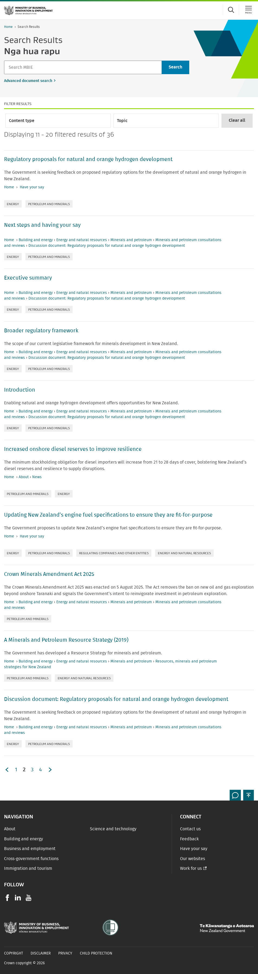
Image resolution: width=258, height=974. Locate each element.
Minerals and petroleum (131, 240)
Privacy (65, 953)
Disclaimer (41, 953)
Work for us (191, 868)
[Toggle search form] (231, 9)
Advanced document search (28, 81)
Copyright (13, 953)
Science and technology (113, 829)
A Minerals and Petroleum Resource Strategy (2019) (66, 640)
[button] (248, 795)
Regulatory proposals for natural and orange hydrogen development (88, 159)
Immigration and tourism (28, 868)
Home (8, 26)
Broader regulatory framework (41, 330)
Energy (13, 204)
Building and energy (36, 240)
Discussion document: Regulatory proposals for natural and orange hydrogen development (106, 246)
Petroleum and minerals (49, 204)
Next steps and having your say (42, 225)
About (24, 477)
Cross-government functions (31, 859)
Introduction (19, 390)
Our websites (192, 859)
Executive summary (28, 278)
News (37, 477)
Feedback (189, 839)
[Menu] (248, 9)
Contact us (190, 829)
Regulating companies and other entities (114, 553)
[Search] (83, 67)
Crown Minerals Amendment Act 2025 (49, 574)
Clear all (237, 120)
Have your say (32, 187)
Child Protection (96, 953)
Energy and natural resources (82, 240)
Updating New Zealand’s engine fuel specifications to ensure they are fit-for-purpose (108, 515)
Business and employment (29, 849)
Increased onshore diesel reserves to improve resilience (73, 449)
